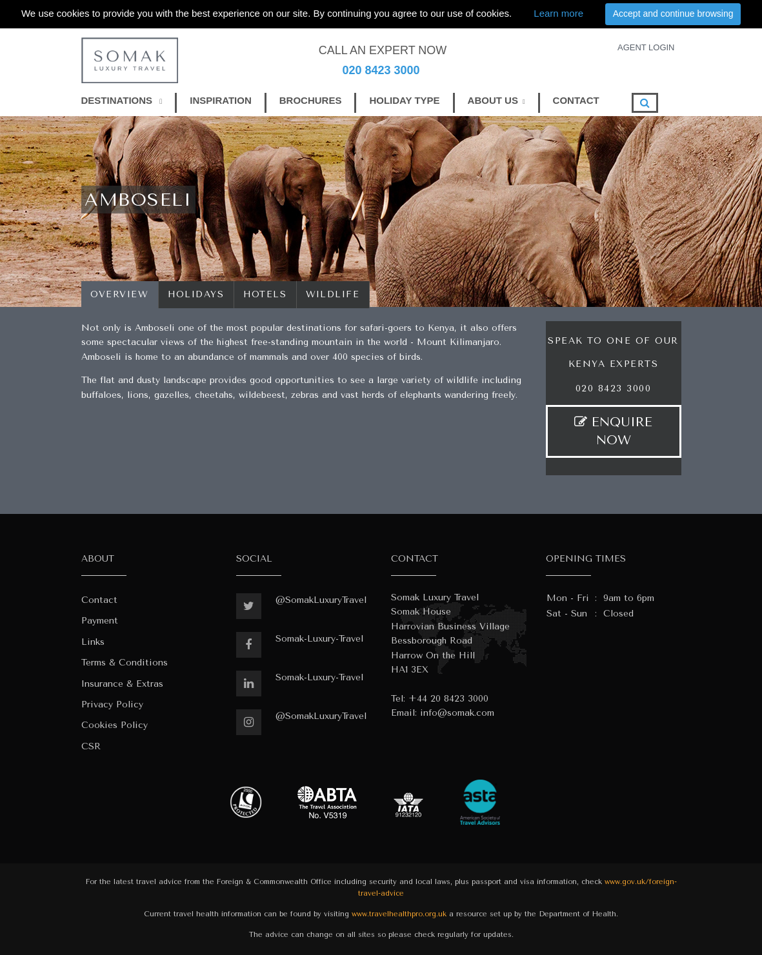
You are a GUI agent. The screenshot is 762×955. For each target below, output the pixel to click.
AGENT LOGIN (646, 47)
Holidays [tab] (196, 294)
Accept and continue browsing (673, 13)
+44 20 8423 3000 (448, 698)
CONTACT (576, 100)
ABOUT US (493, 100)
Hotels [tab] (265, 294)
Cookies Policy (114, 725)
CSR (91, 746)
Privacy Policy (112, 704)
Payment (99, 620)
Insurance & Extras (122, 683)
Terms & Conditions (124, 662)
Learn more (558, 13)
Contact (99, 600)
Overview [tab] (119, 294)
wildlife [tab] (333, 294)
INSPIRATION (221, 100)
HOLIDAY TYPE (404, 100)
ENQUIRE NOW (613, 431)
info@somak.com (457, 712)
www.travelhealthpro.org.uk (399, 914)
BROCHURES (310, 100)
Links (93, 641)
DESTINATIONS (122, 100)
